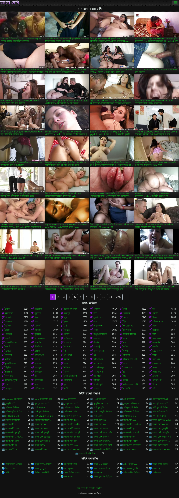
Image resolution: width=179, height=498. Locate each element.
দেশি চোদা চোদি (70, 411)
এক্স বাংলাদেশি (129, 399)
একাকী (7, 338)
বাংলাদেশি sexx (129, 449)
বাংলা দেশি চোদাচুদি (131, 432)
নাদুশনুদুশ (38, 372)
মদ (36, 376)
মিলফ (154, 317)
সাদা (95, 313)
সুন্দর (66, 321)
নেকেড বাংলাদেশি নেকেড (44, 420)
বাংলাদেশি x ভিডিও (87, 453)
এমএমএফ (156, 363)
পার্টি (66, 388)
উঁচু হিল (8, 367)
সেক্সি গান (156, 472)
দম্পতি (155, 346)
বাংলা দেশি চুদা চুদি (160, 428)
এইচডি (155, 313)
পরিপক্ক (67, 367)
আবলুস (126, 355)
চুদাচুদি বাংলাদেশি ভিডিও (103, 403)
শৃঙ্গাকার (38, 334)
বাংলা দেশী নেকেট (160, 445)
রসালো (67, 359)
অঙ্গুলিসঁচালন (100, 334)
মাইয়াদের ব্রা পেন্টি (130, 384)
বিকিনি (66, 372)
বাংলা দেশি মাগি (70, 441)
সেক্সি (7, 472)
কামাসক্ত (8, 321)
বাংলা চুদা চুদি (40, 468)
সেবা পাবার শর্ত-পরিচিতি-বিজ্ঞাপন (89, 488)
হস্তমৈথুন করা (128, 326)
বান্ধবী (7, 346)
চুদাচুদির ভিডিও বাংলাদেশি (132, 403)
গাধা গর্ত (156, 359)
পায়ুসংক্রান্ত (98, 326)
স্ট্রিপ (125, 321)
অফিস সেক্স (39, 388)
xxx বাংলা (68, 477)
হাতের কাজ (157, 351)
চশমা (154, 355)
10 (103, 296)
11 (110, 296)
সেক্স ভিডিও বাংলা (72, 472)
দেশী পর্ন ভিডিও (129, 416)
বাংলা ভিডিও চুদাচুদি (43, 464)
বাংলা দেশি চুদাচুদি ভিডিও (44, 432)
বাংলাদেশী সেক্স (70, 464)
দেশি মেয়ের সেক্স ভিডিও (73, 416)
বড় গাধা (97, 376)
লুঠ (65, 317)
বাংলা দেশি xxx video (132, 424)
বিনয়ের (67, 330)
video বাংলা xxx (130, 464)
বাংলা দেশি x (10, 424)
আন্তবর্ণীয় (156, 342)
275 (118, 296)
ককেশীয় (8, 355)
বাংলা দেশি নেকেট (101, 437)
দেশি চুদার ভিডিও (42, 411)
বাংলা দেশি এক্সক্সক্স (72, 428)
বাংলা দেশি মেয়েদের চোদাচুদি (103, 441)
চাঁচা (36, 317)
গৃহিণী (125, 351)
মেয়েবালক (127, 367)
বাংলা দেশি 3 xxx (71, 420)
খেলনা (155, 326)
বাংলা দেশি (9, 3)
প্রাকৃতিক (8, 334)
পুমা (65, 384)
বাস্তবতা (38, 363)
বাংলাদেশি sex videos (73, 449)
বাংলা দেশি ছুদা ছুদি (72, 437)
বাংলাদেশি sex (41, 449)
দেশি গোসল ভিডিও (72, 407)
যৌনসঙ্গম (68, 380)
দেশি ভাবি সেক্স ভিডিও (161, 411)
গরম (95, 321)
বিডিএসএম (98, 359)
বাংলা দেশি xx (40, 424)
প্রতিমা (155, 376)
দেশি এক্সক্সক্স (40, 407)
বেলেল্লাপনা (98, 372)
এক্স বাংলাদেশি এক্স (160, 399)
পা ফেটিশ (127, 388)
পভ (124, 342)
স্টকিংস (8, 326)
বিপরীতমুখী (98, 384)
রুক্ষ (36, 384)
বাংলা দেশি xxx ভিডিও (161, 424)
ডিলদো (8, 351)
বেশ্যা (96, 330)
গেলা (154, 367)
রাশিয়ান (97, 380)
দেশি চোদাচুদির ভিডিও (103, 411)
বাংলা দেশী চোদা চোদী (103, 445)
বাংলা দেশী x (40, 445)
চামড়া (7, 330)
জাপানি (38, 342)
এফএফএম (39, 355)
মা (65, 351)
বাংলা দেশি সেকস (130, 441)
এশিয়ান (38, 330)
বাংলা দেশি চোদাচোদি (43, 437)
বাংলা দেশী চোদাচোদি (132, 445)
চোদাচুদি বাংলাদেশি (160, 403)
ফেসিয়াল (127, 330)
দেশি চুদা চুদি (99, 407)
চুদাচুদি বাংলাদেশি (71, 403)
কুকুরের (38, 313)
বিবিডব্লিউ (156, 372)
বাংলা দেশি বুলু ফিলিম (161, 437)
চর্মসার (125, 346)
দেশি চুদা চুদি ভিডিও (131, 407)
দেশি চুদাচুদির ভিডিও (13, 411)
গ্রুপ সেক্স (68, 355)
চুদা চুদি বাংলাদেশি (42, 403)
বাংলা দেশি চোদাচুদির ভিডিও (14, 437)
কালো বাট (39, 380)
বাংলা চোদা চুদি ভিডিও (132, 468)
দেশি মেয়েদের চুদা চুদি (44, 416)
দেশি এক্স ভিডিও (12, 407)
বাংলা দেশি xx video (72, 424)
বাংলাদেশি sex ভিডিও (103, 449)
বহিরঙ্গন (97, 338)
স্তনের (125, 380)
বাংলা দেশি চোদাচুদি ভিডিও (161, 432)
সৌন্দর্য (37, 326)
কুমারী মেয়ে (98, 317)
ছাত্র (124, 376)
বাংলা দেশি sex (129, 420)
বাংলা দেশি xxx (100, 424)
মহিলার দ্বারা (157, 321)
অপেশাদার (156, 338)
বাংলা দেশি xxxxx (42, 428)
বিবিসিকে (38, 346)
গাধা (125, 309)
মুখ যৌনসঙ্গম (10, 363)
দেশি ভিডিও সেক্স (12, 416)
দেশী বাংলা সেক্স (159, 416)
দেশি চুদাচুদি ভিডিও (160, 407)
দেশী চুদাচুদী (98, 416)
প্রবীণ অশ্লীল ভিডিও (131, 472)
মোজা (96, 388)
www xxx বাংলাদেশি (13, 399)
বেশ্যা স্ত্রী (97, 346)
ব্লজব (7, 309)
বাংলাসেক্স (98, 472)
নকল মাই (9, 376)
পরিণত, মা (156, 380)
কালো (125, 338)
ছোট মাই (126, 313)
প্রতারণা (8, 372)
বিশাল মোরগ (40, 338)
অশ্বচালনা (9, 313)
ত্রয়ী (65, 326)
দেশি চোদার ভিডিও (131, 411)
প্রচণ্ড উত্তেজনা (70, 376)
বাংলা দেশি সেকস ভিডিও (161, 441)
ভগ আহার (98, 363)
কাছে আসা (68, 346)
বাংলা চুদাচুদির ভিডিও (103, 477)
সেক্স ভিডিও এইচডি (13, 464)
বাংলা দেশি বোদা (12, 441)
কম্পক (125, 363)
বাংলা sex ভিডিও (101, 464)
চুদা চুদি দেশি (10, 403)
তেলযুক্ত (38, 367)
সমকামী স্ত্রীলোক (129, 334)
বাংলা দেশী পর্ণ (11, 449)
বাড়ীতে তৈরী (99, 351)
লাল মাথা (68, 342)
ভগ (153, 309)
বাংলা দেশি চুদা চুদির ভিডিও (14, 432)
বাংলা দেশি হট (11, 445)
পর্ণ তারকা (68, 338)
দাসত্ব (66, 363)
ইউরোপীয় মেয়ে (70, 309)
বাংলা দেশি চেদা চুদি (72, 432)
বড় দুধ (67, 313)
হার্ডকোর (38, 309)
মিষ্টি (154, 334)
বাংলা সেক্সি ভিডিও (160, 464)
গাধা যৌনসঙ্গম (11, 342)
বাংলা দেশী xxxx (71, 445)
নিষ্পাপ (126, 317)
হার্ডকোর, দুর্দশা (11, 380)
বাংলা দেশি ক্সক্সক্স (101, 428)
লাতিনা (8, 359)
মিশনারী (8, 317)
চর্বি (153, 388)
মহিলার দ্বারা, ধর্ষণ (130, 359)
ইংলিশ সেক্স (10, 468)
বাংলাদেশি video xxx (161, 449)
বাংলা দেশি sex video (161, 420)
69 (124, 372)
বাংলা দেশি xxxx (12, 428)
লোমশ (66, 334)
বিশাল (154, 384)
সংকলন (155, 330)
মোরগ (37, 359)
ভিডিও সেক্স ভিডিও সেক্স (44, 472)
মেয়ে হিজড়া (99, 367)
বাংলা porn (68, 468)
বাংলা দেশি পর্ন (129, 437)
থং (95, 355)
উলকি (96, 342)
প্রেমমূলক (9, 388)
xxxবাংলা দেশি (100, 399)
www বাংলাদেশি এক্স (43, 399)
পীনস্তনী (97, 309)
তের (36, 321)
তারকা (37, 351)
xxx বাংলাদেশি (70, 399)
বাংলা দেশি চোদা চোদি (103, 432)
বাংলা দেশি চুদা (129, 428)
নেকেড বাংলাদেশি (12, 420)
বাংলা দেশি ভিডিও (42, 441)
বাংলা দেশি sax (100, 420)
